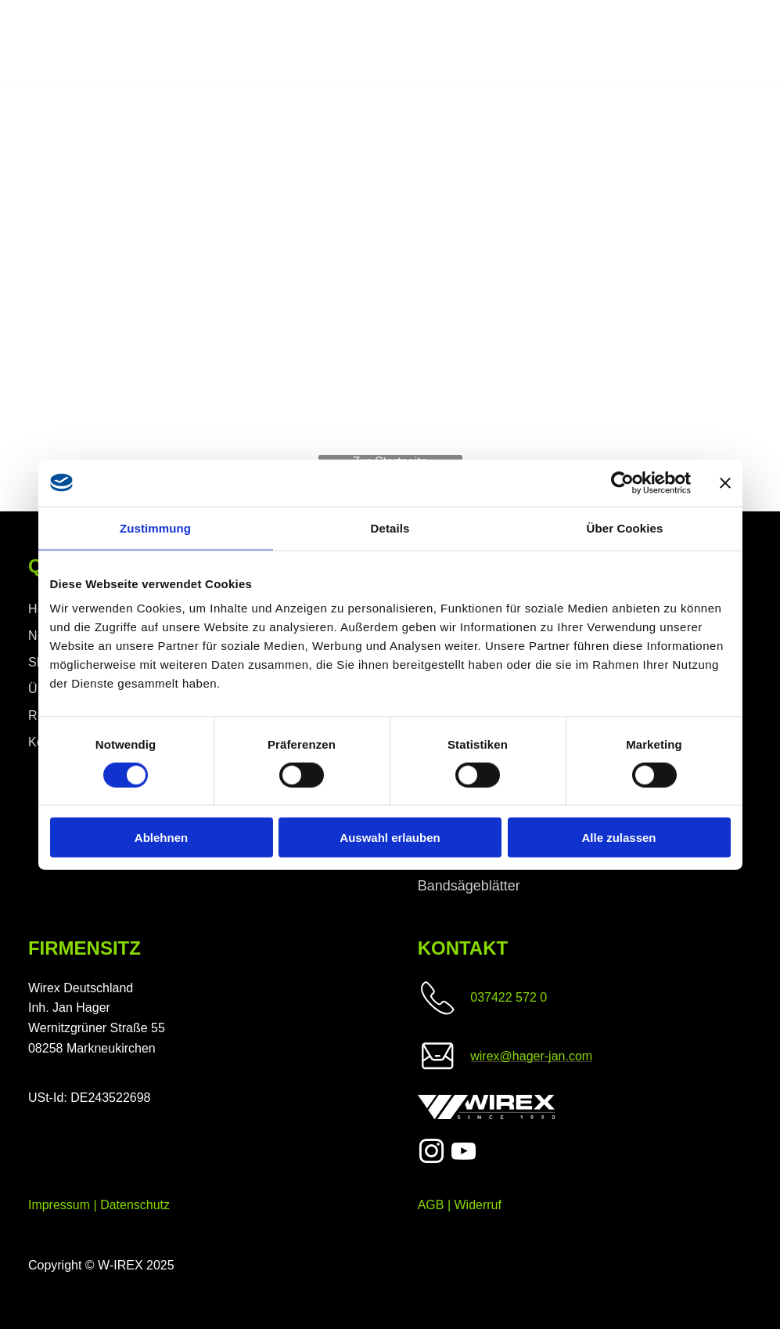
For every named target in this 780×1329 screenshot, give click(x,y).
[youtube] (463, 1154)
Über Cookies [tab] (625, 527)
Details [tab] (390, 527)
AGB (431, 1205)
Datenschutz (135, 1205)
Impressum (59, 1205)
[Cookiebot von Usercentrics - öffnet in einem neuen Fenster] (622, 482)
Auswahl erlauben (390, 837)
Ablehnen (161, 837)
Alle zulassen (618, 837)
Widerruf (478, 1205)
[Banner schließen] (725, 482)
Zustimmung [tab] (155, 527)
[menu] (745, 43)
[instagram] (432, 1154)
